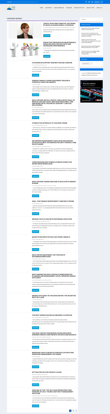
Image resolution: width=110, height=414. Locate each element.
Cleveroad (57, 25)
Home (41, 8)
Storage (41, 164)
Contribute (48, 8)
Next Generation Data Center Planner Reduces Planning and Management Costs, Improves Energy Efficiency (54, 274)
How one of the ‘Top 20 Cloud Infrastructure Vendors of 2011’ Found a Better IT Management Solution (52, 390)
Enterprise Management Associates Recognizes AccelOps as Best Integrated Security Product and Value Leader (54, 141)
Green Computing (52, 183)
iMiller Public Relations (92, 71)
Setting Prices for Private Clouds (47, 370)
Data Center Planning (44, 183)
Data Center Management (52, 394)
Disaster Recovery (43, 63)
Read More (46, 34)
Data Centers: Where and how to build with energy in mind (54, 181)
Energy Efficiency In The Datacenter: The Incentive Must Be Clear (54, 295)
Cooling (41, 105)
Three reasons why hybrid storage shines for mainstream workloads (52, 161)
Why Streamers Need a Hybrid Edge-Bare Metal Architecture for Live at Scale (90, 45)
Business (53, 25)
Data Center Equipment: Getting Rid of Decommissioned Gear (48, 254)
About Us (99, 8)
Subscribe (69, 8)
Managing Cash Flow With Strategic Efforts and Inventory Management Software (53, 352)
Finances (69, 25)
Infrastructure (43, 257)
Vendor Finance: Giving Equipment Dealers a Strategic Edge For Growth (51, 80)
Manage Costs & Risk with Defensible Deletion (52, 217)
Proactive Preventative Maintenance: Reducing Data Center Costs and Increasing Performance (59, 42)
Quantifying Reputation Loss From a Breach (51, 235)
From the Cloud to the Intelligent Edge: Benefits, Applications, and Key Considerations (90, 51)
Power (50, 278)
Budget (49, 25)
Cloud (60, 25)
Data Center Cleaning (44, 315)
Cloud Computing (43, 144)
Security (45, 123)
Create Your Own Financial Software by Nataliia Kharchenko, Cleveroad (59, 22)
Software (73, 25)
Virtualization (48, 335)
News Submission (59, 8)
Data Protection (43, 219)
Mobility (41, 123)
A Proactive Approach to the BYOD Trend (49, 121)
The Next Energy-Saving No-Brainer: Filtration (52, 313)
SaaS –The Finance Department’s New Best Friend (53, 199)
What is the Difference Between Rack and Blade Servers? (25, 2)
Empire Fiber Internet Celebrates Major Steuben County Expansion (90, 27)
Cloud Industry (65, 25)
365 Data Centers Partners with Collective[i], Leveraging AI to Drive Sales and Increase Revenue (91, 39)
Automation (39, 335)
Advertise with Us (79, 8)
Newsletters (90, 8)
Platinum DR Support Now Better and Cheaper (52, 61)
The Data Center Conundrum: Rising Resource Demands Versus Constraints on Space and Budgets (54, 332)
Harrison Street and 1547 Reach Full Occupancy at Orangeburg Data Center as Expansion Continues (91, 33)
